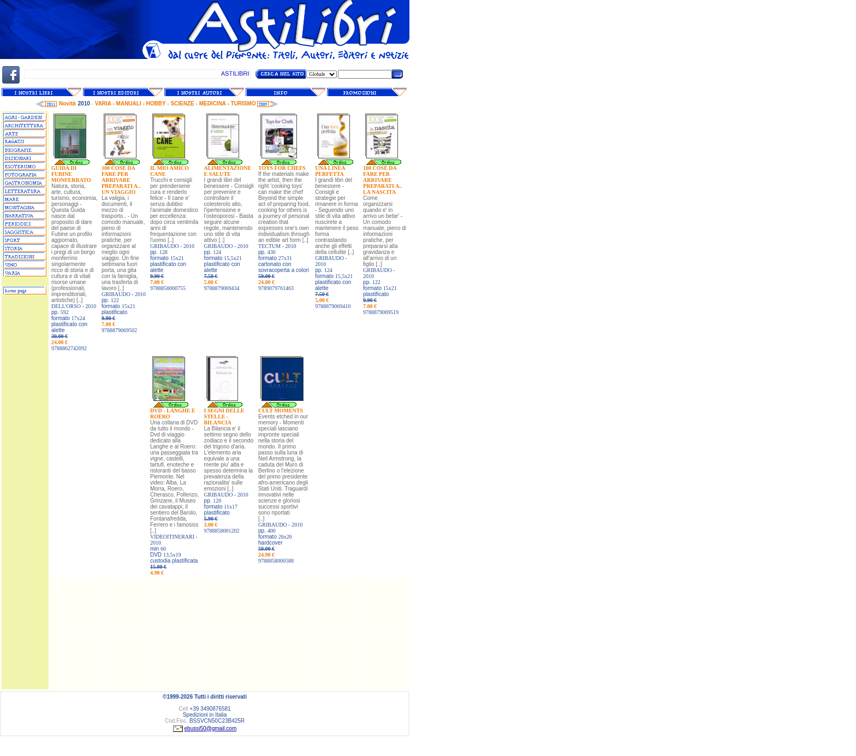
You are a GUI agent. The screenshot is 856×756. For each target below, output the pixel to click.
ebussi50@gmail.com (211, 728)
